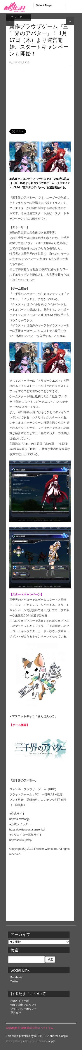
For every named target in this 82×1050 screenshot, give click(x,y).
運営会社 (15, 1012)
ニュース (16, 17)
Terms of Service (38, 1041)
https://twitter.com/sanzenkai (27, 829)
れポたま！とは (19, 1000)
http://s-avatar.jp (19, 819)
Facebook (16, 977)
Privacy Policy (14, 1041)
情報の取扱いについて (23, 1004)
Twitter (14, 981)
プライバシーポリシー (23, 1008)
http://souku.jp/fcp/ (21, 840)
